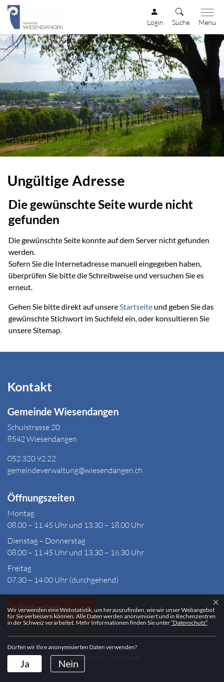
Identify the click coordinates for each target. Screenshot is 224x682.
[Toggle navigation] (205, 17)
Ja (24, 663)
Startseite (136, 306)
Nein (68, 663)
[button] (181, 17)
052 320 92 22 (31, 458)
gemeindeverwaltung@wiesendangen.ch (75, 470)
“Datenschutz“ (189, 622)
